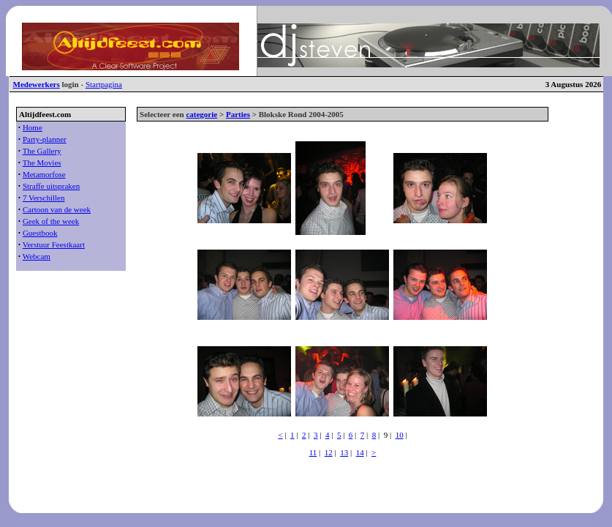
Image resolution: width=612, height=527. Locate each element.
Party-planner (45, 139)
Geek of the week (51, 221)
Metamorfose (44, 174)
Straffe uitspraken (51, 186)
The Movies (42, 162)
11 (313, 452)
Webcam (36, 256)
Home (32, 127)
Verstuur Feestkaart (54, 244)
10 (400, 434)
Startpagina (104, 84)
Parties (238, 114)
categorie (201, 114)
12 (329, 452)
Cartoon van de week (57, 209)
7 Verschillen (44, 197)
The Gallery (42, 150)
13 (344, 452)
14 (360, 452)
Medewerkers (36, 84)
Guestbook (40, 232)
